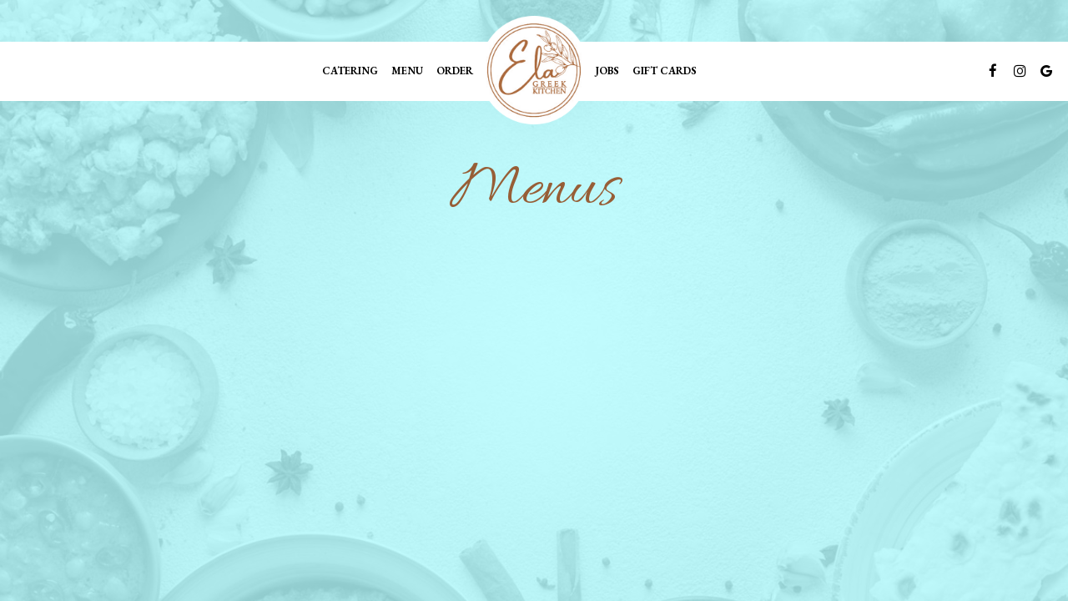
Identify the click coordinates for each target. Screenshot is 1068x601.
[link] (534, 70)
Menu (407, 70)
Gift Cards (664, 70)
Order (454, 70)
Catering (350, 70)
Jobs (607, 70)
